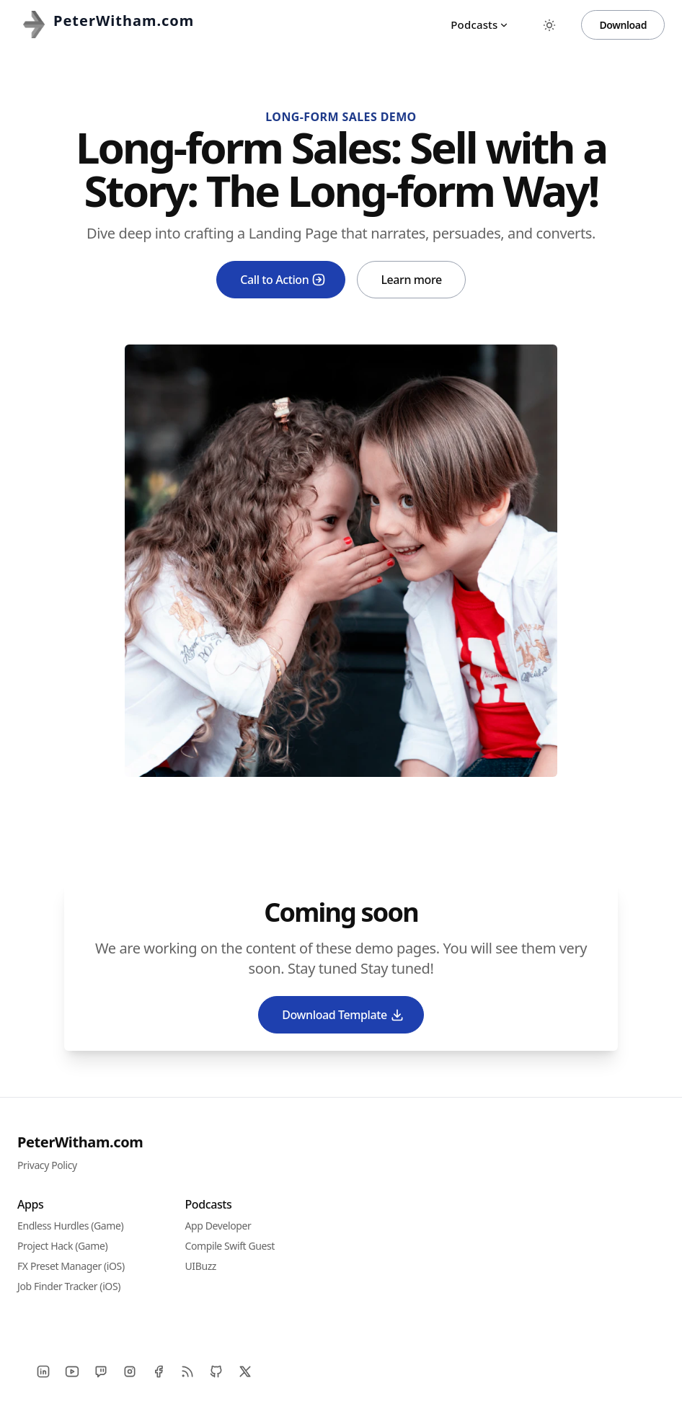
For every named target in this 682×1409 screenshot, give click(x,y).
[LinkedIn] (43, 1371)
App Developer (218, 1225)
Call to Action (283, 280)
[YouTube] (72, 1371)
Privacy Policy (47, 1165)
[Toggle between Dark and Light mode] (549, 25)
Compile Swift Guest (230, 1246)
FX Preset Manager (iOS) (71, 1266)
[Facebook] (158, 1371)
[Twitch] (101, 1371)
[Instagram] (129, 1371)
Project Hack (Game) (62, 1246)
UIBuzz (201, 1266)
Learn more (411, 280)
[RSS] (187, 1371)
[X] (245, 1371)
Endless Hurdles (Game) (70, 1225)
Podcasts (480, 24)
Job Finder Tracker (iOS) (68, 1286)
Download (623, 25)
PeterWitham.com (80, 1142)
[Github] (216, 1371)
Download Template (343, 1015)
